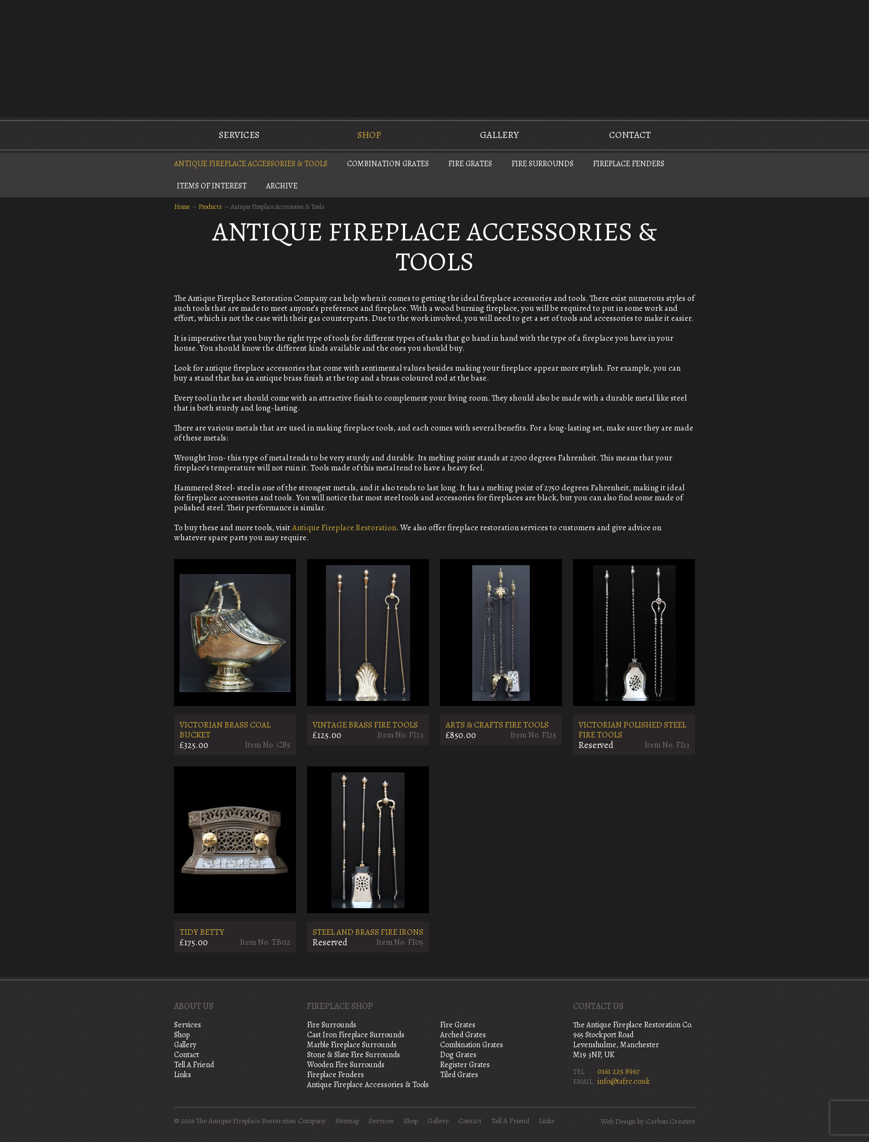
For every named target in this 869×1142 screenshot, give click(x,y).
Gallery (499, 135)
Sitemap (347, 1121)
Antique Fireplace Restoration (344, 527)
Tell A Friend (194, 1064)
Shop (369, 135)
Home (182, 206)
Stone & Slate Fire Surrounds (353, 1054)
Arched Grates (463, 1035)
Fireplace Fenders (628, 163)
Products (210, 206)
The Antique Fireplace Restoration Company (434, 57)
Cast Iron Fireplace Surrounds (356, 1035)
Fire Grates (470, 163)
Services (239, 135)
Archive (282, 186)
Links (182, 1074)
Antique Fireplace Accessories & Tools (251, 163)
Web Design (618, 1121)
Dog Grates (458, 1054)
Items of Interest (212, 186)
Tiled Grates (459, 1074)
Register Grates (465, 1064)
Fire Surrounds (543, 163)
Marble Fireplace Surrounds (352, 1044)
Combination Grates (388, 163)
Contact (630, 135)
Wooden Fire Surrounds (346, 1064)
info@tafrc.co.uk (623, 1081)
